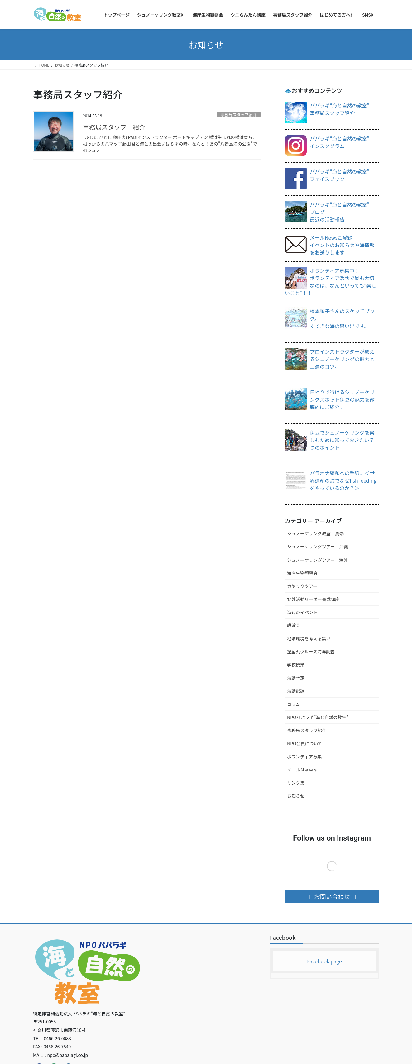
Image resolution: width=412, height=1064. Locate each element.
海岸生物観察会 (302, 573)
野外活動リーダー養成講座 (313, 599)
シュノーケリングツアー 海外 (317, 560)
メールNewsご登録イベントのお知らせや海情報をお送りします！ (342, 245)
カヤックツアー (302, 586)
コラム (293, 704)
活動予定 (295, 678)
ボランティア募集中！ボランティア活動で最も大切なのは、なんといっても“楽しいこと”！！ (330, 282)
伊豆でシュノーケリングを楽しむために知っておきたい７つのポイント (342, 440)
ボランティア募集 (304, 756)
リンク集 (295, 783)
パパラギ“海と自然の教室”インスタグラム (339, 142)
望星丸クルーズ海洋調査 (311, 651)
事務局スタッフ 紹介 (114, 126)
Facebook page (324, 961)
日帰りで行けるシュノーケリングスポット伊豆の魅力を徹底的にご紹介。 (342, 399)
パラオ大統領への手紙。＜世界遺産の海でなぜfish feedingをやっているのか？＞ (343, 480)
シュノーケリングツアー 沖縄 (317, 546)
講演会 (293, 625)
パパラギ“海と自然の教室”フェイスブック (339, 175)
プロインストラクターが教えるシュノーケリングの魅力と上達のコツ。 (342, 359)
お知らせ (295, 796)
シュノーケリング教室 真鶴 (315, 533)
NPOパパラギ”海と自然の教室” (317, 717)
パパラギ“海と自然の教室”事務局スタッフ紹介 (339, 109)
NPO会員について (304, 743)
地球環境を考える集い (309, 638)
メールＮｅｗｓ (302, 769)
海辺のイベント (302, 612)
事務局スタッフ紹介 (238, 114)
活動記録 (295, 691)
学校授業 (295, 664)
